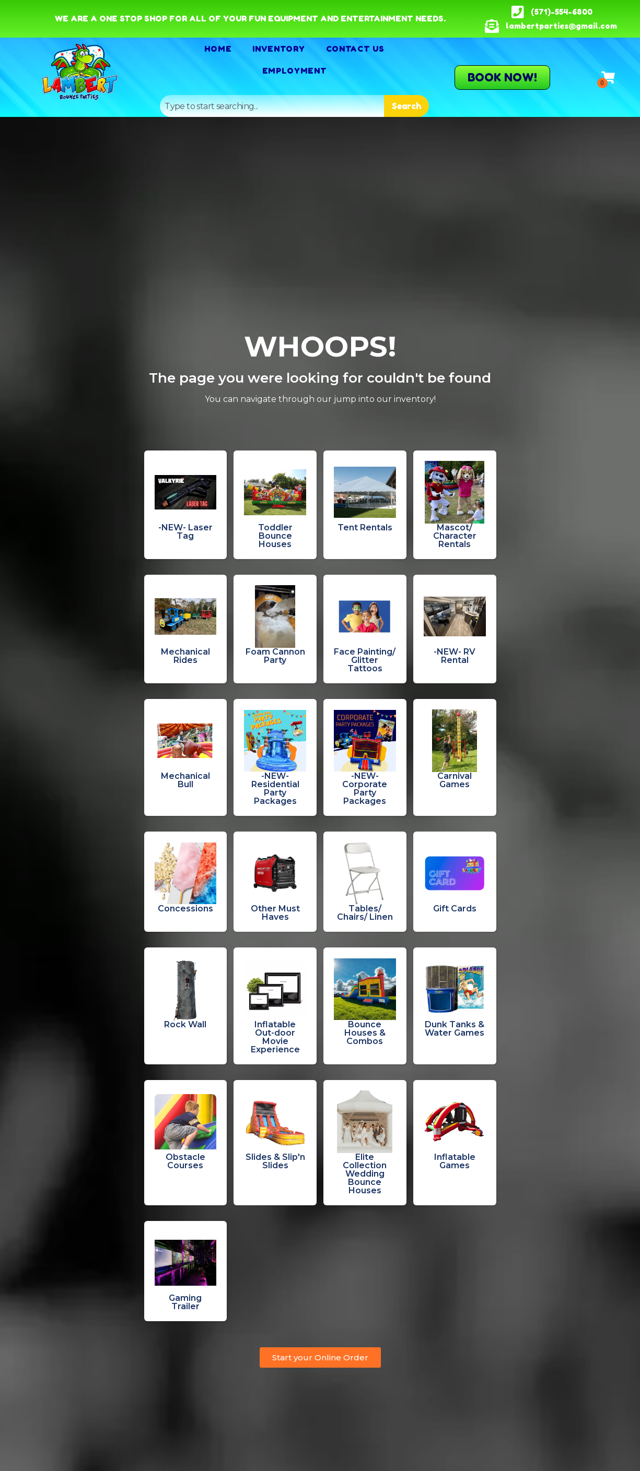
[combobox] (272, 106)
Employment (294, 70)
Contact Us (355, 48)
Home (217, 48)
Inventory (278, 48)
